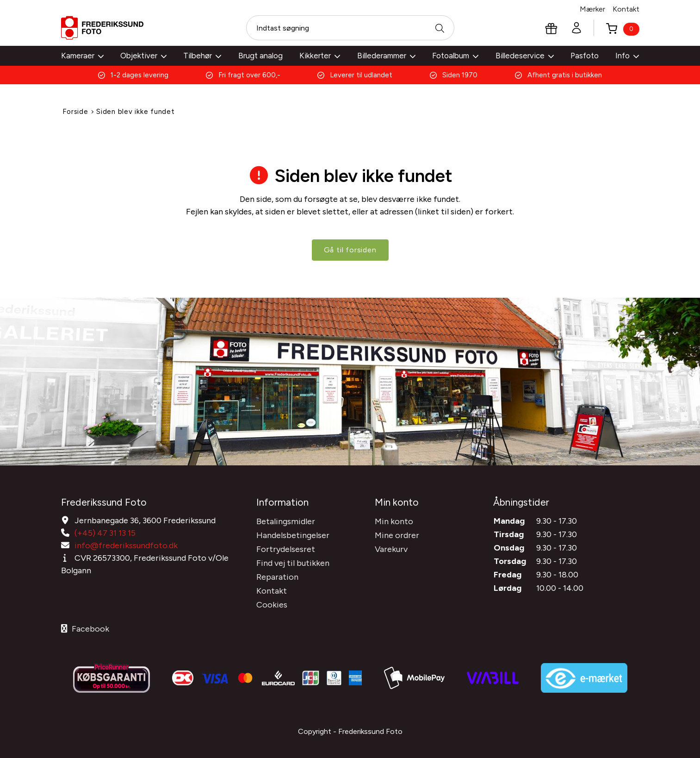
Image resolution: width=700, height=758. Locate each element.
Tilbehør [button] (202, 55)
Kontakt (626, 9)
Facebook (85, 628)
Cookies (271, 604)
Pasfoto (584, 55)
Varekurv (391, 549)
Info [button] (627, 55)
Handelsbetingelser (292, 535)
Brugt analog (260, 55)
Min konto (394, 521)
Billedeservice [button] (525, 55)
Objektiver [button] (143, 55)
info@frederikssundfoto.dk (126, 545)
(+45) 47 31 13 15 (105, 532)
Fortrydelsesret (285, 549)
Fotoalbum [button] (455, 55)
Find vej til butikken (292, 563)
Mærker (592, 9)
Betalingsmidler (285, 521)
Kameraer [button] (82, 55)
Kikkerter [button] (319, 55)
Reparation (277, 576)
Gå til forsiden (350, 252)
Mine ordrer (397, 535)
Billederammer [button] (386, 55)
